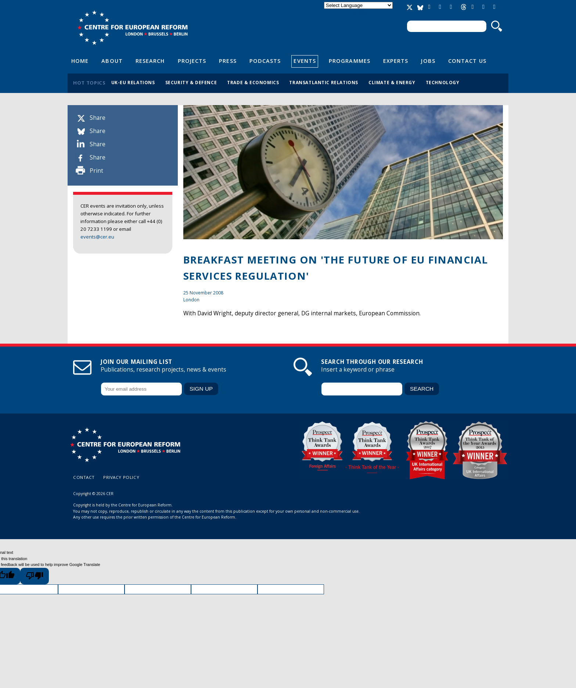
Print (96, 171)
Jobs (428, 60)
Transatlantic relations (323, 82)
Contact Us (467, 60)
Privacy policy (121, 477)
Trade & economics (253, 82)
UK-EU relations (133, 82)
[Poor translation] (34, 576)
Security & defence (191, 82)
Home (80, 60)
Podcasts (265, 60)
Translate (358, 11)
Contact (84, 477)
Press (227, 60)
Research (150, 60)
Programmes (349, 60)
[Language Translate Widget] (358, 5)
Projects (192, 60)
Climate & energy (391, 82)
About (111, 60)
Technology (443, 82)
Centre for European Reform (132, 27)
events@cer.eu (97, 236)
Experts (395, 60)
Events (305, 60)
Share (97, 118)
